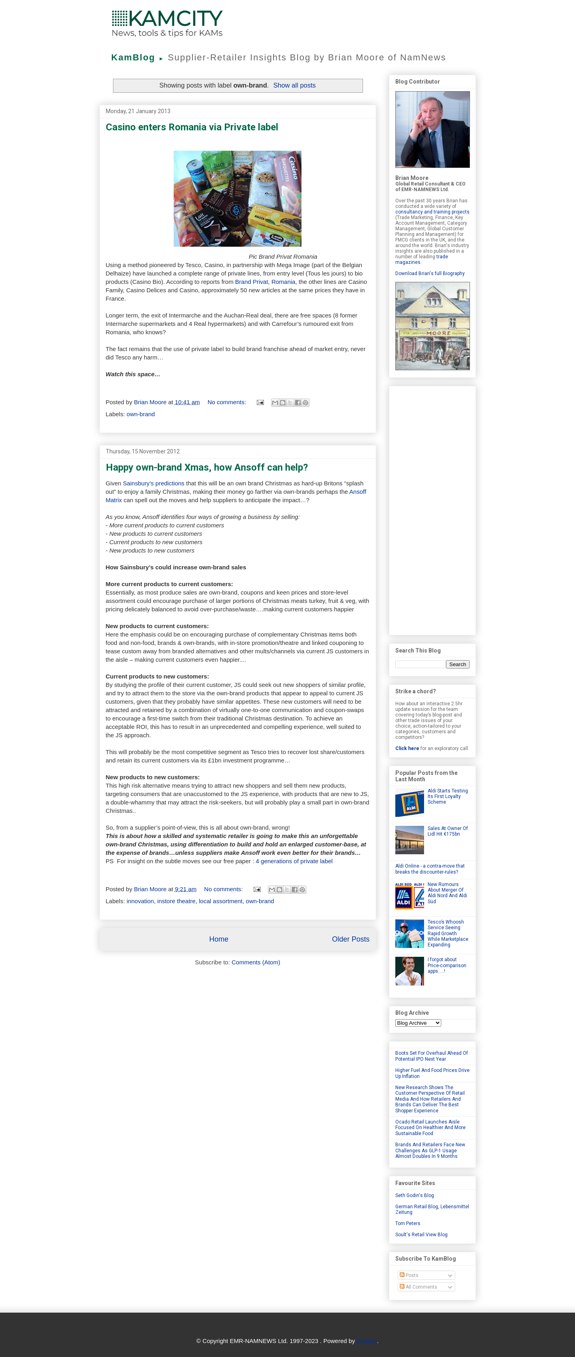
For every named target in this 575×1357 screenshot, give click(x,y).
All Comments (418, 1287)
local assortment (220, 901)
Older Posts (350, 939)
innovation (140, 901)
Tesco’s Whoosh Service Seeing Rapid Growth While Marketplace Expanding (448, 933)
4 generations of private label (294, 861)
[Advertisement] (432, 509)
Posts (409, 1275)
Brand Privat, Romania (265, 281)
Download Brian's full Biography (430, 273)
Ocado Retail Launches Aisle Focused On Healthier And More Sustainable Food (430, 1127)
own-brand (141, 414)
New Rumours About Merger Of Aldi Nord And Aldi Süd (447, 893)
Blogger (367, 1340)
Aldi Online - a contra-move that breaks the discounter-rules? (430, 868)
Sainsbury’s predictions (153, 483)
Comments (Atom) (256, 962)
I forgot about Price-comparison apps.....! (447, 965)
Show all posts (294, 85)
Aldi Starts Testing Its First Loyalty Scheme (448, 796)
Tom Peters (407, 1223)
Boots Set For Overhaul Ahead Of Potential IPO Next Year (431, 1056)
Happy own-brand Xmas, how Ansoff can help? (207, 467)
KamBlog (139, 57)
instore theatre (176, 901)
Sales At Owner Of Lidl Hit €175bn (448, 831)
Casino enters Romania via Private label (192, 127)
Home (218, 939)
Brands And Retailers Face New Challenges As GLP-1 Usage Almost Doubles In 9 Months (430, 1150)
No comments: (228, 402)
